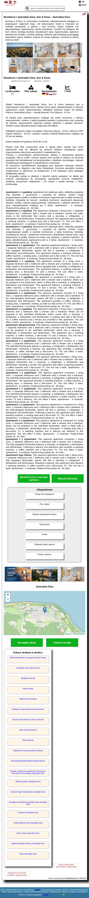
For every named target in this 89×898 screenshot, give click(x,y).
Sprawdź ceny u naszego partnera (34, 478)
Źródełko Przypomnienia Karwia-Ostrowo (28, 709)
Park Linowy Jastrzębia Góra (28, 833)
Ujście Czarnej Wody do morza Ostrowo (28, 720)
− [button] (8, 599)
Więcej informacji (67, 478)
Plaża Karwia (28, 689)
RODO (45, 895)
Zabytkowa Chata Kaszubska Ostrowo (28, 751)
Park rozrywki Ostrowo (28, 730)
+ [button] (8, 595)
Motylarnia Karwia (28, 678)
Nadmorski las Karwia (28, 699)
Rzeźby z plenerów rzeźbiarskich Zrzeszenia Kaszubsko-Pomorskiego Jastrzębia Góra (28, 772)
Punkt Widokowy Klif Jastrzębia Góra (28, 823)
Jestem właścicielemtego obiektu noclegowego (66, 866)
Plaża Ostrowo (28, 740)
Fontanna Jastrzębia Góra (28, 813)
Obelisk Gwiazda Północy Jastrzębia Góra (27, 844)
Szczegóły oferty (27, 642)
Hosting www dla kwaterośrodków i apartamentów (17, 874)
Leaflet (67, 634)
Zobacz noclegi (62, 642)
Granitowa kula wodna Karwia (28, 668)
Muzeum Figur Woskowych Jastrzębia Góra (28, 792)
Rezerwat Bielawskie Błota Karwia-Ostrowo (28, 761)
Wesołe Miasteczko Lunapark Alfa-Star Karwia (28, 658)
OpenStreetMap (78, 634)
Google (37, 890)
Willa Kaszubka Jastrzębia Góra (28, 782)
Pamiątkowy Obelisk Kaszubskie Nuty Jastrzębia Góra (28, 803)
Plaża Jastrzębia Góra (28, 854)
